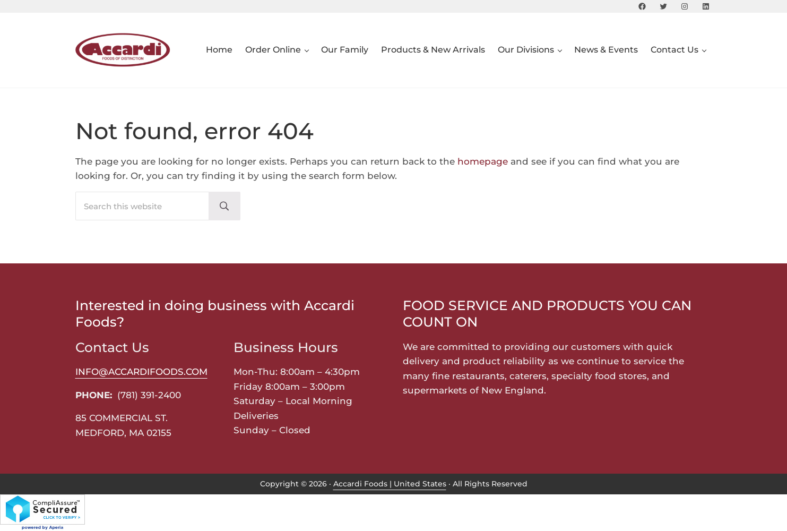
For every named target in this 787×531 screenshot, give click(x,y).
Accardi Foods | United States (389, 484)
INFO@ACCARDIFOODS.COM (141, 371)
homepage (482, 161)
